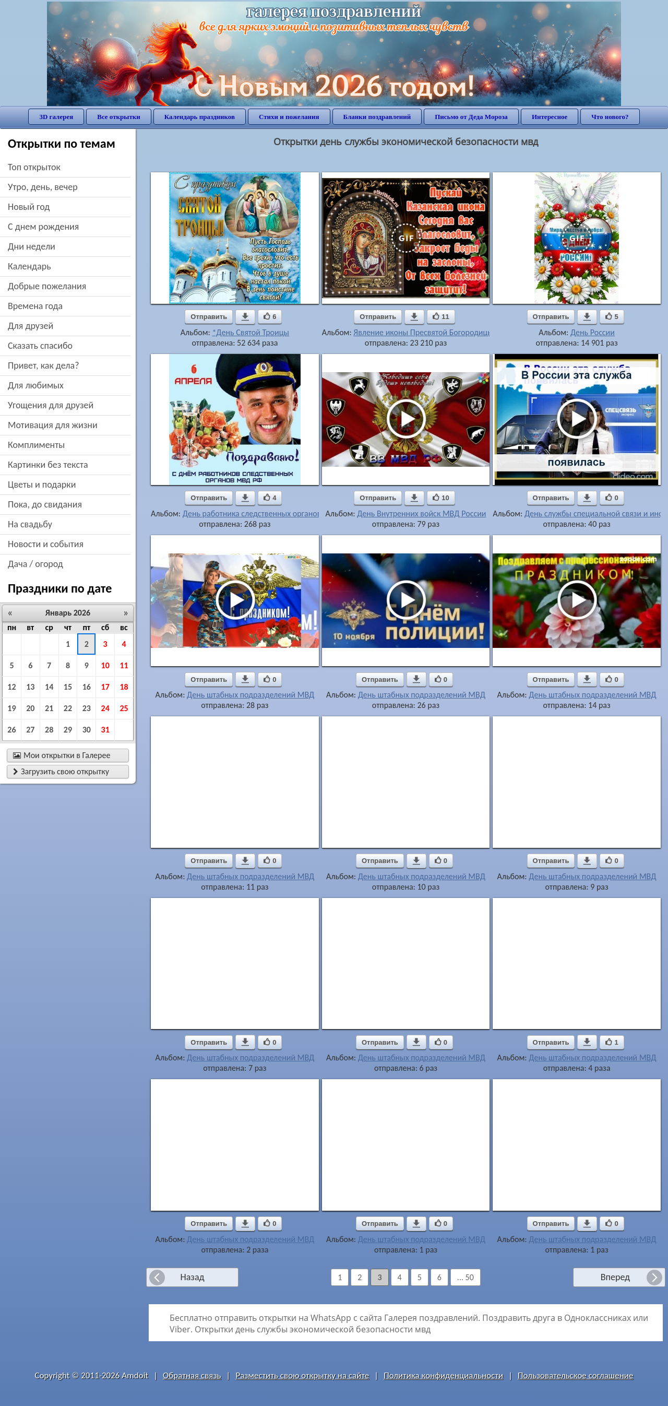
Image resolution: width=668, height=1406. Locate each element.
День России (592, 332)
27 (30, 730)
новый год (29, 206)
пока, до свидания (45, 504)
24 (105, 708)
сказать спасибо (40, 345)
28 (49, 730)
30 (86, 730)
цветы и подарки (42, 484)
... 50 (465, 1277)
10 (105, 665)
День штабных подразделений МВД (250, 695)
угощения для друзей (50, 405)
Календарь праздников (199, 117)
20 (30, 708)
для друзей (30, 326)
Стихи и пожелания (289, 117)
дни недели (31, 246)
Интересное (549, 117)
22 (68, 708)
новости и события (46, 544)
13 (30, 687)
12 (11, 687)
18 (124, 687)
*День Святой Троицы (250, 332)
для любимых (36, 385)
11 (124, 665)
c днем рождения (43, 226)
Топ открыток (34, 167)
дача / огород (35, 564)
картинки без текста (48, 464)
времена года (35, 306)
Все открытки (118, 117)
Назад (192, 1277)
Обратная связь (192, 1375)
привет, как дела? (43, 365)
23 (86, 708)
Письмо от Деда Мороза (471, 117)
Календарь (29, 266)
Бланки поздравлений (377, 117)
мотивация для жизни (53, 425)
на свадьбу (30, 524)
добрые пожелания (47, 286)
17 (105, 687)
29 (68, 730)
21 (49, 708)
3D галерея (56, 117)
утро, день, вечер (43, 187)
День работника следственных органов (252, 513)
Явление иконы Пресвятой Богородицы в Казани (439, 332)
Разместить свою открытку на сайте (302, 1375)
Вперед (615, 1277)
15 (68, 687)
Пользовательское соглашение (575, 1375)
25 (124, 708)
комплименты (36, 445)
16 (86, 687)
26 (11, 730)
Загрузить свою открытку (61, 771)
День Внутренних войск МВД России (421, 513)
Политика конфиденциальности (443, 1375)
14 (49, 687)
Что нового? (609, 117)
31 (105, 730)
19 (11, 708)
